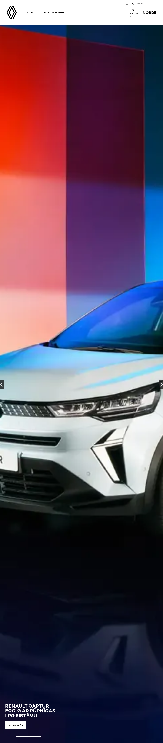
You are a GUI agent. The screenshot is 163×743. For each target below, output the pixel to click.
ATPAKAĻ (2, 384)
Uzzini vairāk (15, 725)
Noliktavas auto (54, 12)
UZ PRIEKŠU (161, 384)
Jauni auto (31, 12)
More (72, 12)
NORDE (149, 12)
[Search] (133, 3)
